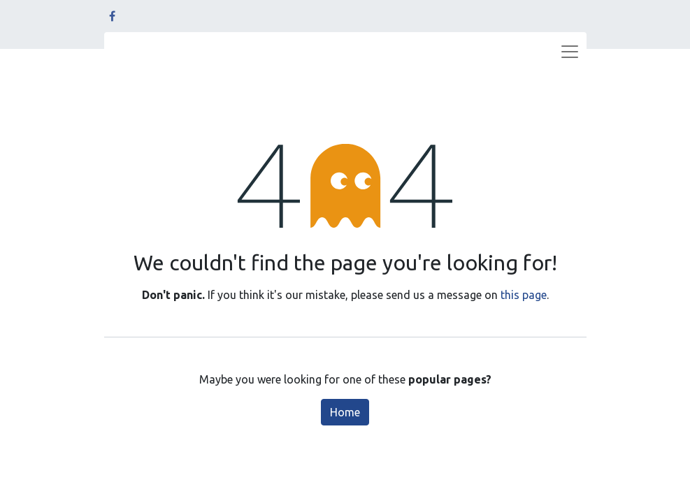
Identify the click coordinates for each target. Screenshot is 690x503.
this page (524, 295)
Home (345, 412)
